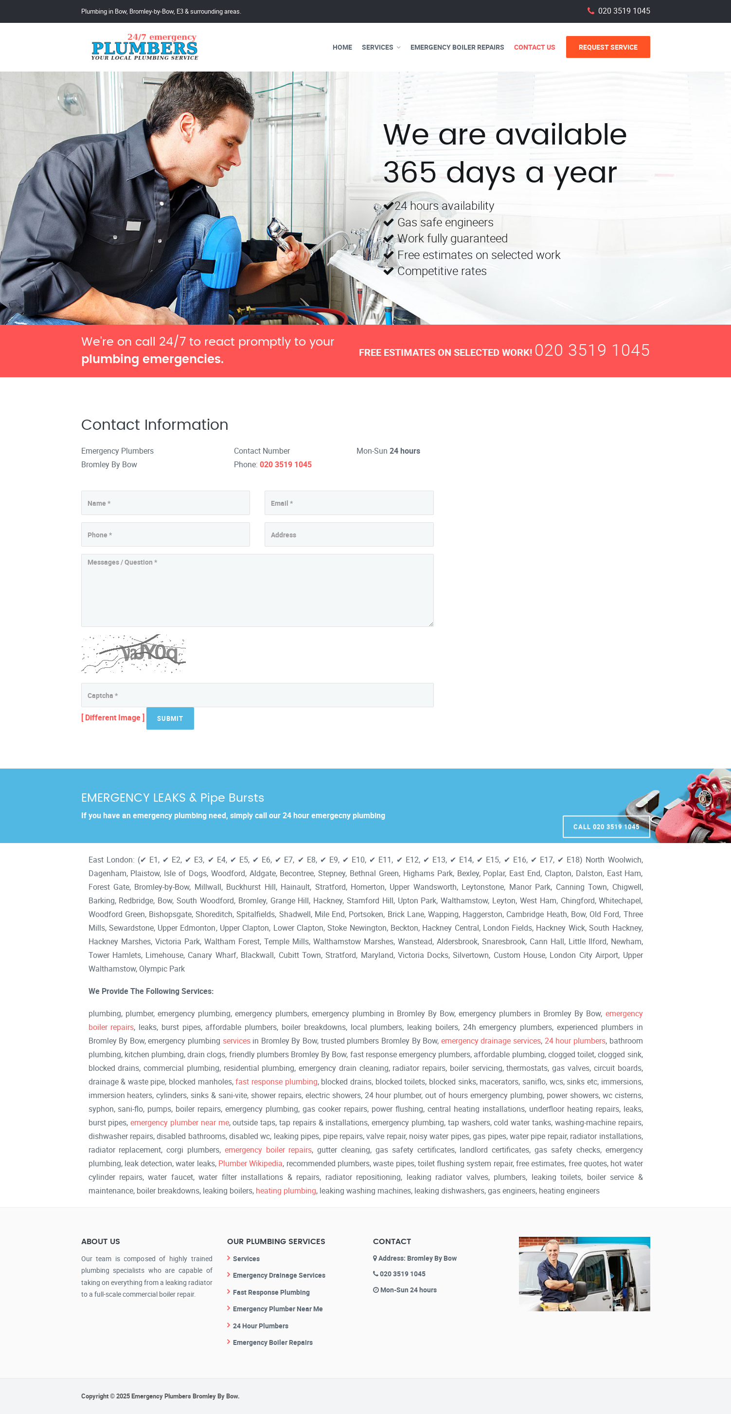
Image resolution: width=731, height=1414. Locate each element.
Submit (170, 718)
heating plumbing (286, 1190)
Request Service (608, 47)
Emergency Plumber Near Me (278, 1308)
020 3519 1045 (624, 11)
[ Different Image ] (112, 717)
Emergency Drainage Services (279, 1275)
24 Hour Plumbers (260, 1325)
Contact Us (534, 47)
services (236, 1040)
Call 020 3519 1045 (606, 806)
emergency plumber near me (179, 1122)
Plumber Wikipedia (250, 1163)
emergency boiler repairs (268, 1149)
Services (377, 47)
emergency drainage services (491, 1040)
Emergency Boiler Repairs (457, 47)
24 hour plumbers (575, 1040)
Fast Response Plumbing (271, 1292)
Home (342, 47)
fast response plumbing (276, 1081)
